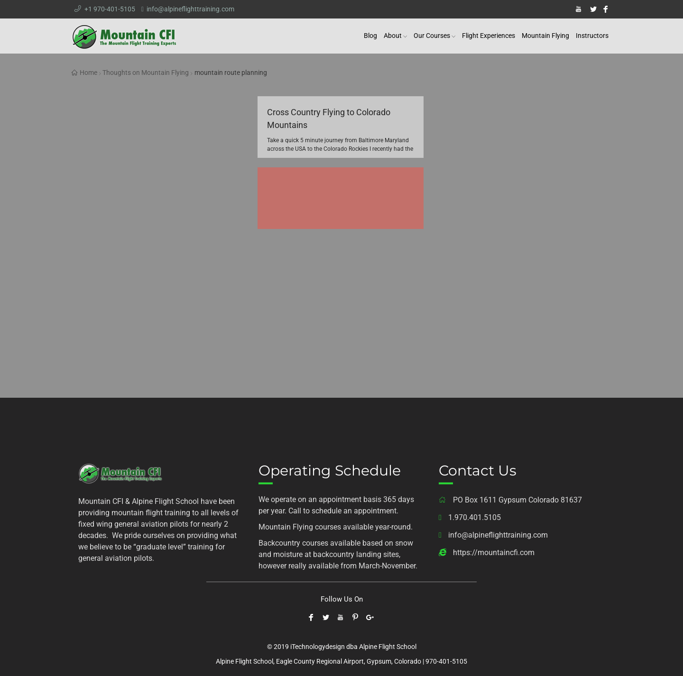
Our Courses (432, 35)
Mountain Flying (545, 35)
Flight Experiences (488, 35)
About (393, 35)
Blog (370, 35)
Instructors (592, 35)
